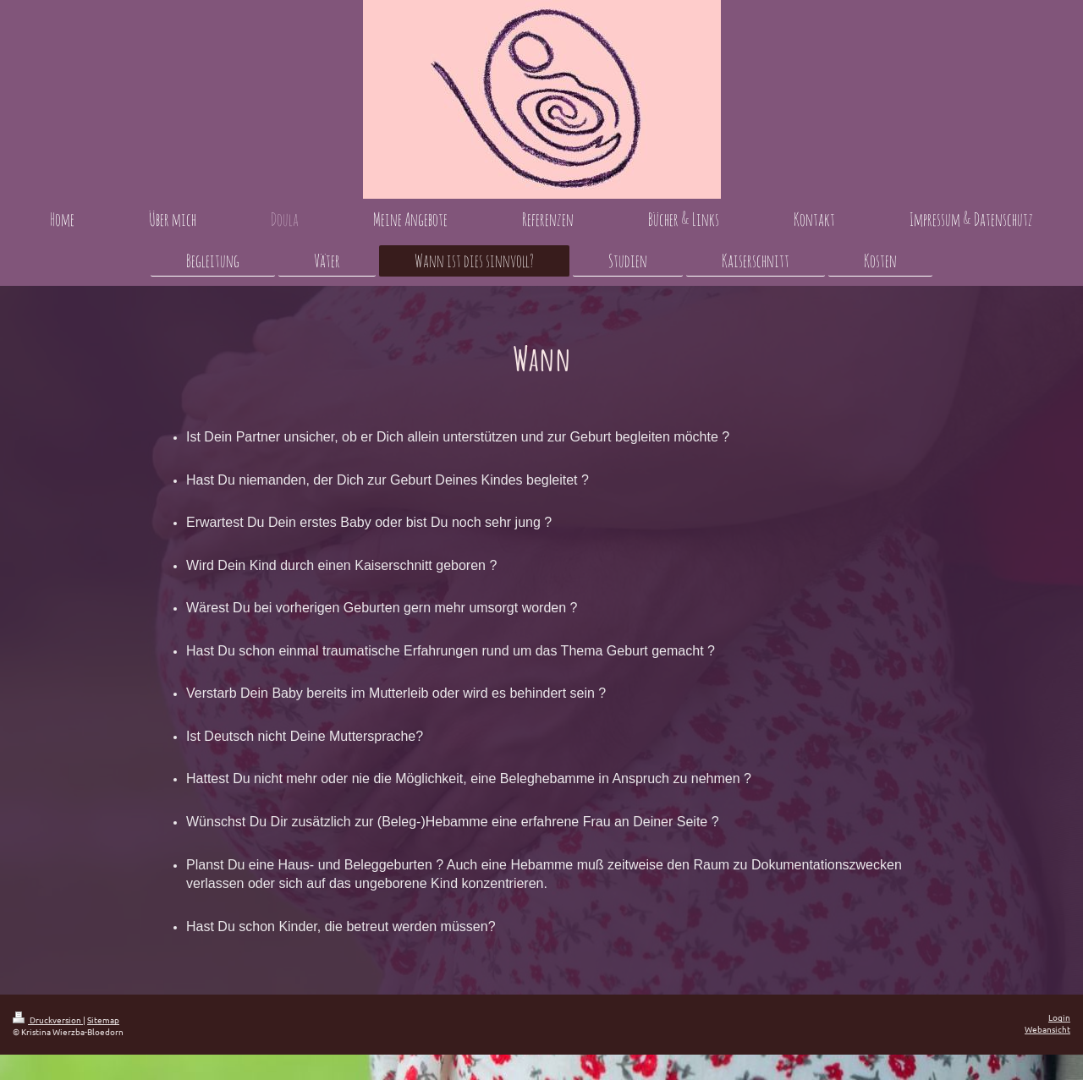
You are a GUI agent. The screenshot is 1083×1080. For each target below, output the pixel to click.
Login (1059, 1017)
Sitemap (103, 1019)
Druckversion (48, 1019)
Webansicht (1047, 1028)
